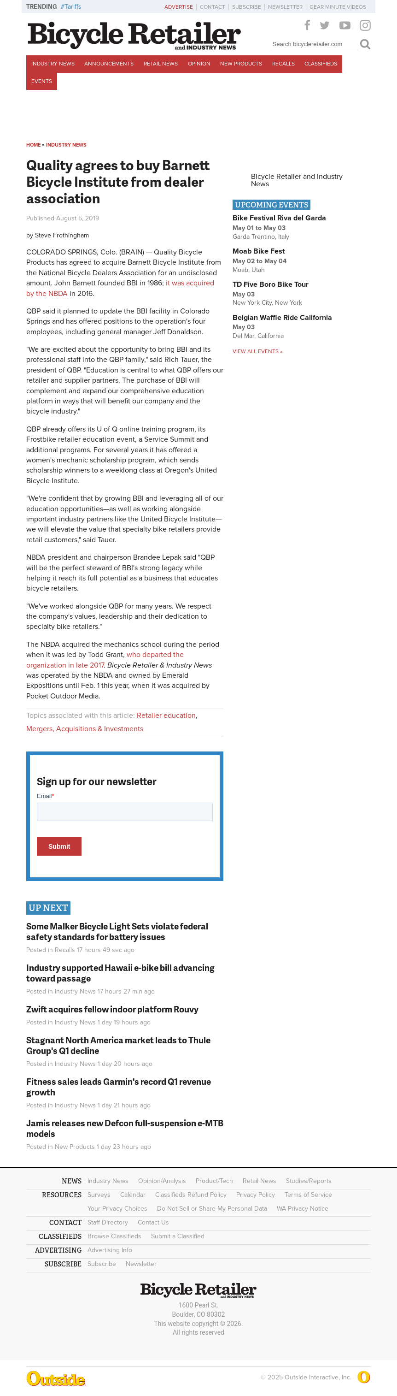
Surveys (99, 1195)
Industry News (53, 63)
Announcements (109, 63)
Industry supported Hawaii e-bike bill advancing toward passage (120, 972)
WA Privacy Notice (302, 1209)
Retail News (161, 63)
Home (33, 145)
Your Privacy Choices (117, 1209)
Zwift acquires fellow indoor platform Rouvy (112, 1009)
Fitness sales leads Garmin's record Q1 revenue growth (118, 1086)
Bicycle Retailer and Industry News (297, 180)
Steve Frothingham (62, 235)
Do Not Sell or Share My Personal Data (212, 1209)
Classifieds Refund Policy (191, 1195)
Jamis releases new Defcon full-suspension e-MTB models (124, 1128)
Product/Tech (214, 1181)
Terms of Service (308, 1195)
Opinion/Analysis (162, 1181)
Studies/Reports (309, 1181)
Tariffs (73, 7)
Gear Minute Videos (337, 7)
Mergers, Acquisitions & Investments (84, 728)
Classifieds (320, 63)
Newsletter (285, 7)
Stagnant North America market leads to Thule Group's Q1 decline (118, 1045)
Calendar (133, 1195)
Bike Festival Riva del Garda (279, 218)
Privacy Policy (255, 1195)
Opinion (199, 63)
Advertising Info (110, 1250)
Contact (212, 7)
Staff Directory (108, 1222)
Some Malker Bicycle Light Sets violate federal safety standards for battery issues (117, 931)
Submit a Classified (177, 1236)
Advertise (178, 7)
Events (41, 81)
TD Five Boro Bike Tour (271, 284)
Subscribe (246, 7)
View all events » (257, 351)
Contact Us (153, 1222)
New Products (241, 63)
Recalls (283, 63)
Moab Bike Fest (259, 251)
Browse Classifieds (114, 1236)
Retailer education (166, 715)
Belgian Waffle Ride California (282, 317)
